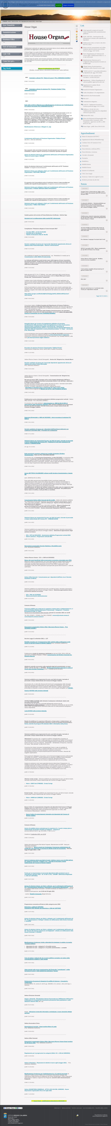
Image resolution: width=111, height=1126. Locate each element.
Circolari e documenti (88, 155)
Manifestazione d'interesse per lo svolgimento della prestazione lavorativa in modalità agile (94, 61)
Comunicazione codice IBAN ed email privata (37, 257)
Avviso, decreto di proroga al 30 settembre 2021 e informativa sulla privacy (46, 723)
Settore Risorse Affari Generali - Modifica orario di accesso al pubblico (92, 259)
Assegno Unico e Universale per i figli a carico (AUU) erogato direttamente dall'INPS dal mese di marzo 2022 (93, 193)
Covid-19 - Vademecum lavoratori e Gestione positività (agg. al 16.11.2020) (93, 105)
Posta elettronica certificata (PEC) (91, 149)
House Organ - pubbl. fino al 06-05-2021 (94, 126)
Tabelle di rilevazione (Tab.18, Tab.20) (37, 234)
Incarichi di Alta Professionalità (91, 95)
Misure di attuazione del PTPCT (90, 136)
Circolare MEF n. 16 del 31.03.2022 (36, 232)
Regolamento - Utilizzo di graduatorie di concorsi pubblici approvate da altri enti (94, 81)
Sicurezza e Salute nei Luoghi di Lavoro (92, 177)
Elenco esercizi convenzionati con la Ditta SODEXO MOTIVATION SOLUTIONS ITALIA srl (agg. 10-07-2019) (94, 49)
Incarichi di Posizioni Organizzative (92, 89)
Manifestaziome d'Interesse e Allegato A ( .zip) (38, 126)
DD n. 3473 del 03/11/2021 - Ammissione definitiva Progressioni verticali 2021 (48, 535)
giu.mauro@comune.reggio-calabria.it (38, 337)
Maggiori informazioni (68, 5)
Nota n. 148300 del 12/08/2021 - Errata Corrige (39, 797)
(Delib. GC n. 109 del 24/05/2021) (47, 1053)
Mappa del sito (101, 1108)
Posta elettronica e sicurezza (89, 152)
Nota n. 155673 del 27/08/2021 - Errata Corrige (39, 783)
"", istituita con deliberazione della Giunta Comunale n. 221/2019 (49, 931)
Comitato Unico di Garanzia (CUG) (91, 143)
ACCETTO (58, 5)
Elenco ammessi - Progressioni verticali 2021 (39, 536)
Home (9, 21)
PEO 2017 (86, 98)
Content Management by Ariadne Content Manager (96, 1124)
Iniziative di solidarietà (88, 170)
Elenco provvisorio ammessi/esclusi (36, 596)
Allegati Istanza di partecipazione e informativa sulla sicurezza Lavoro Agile (94, 67)
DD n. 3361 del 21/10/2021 (33, 594)
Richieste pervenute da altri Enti (90, 180)
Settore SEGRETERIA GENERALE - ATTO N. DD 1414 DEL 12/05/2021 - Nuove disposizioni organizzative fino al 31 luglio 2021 (47, 1090)
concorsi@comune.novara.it (60, 615)
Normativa (85, 158)
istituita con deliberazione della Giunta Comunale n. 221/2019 (49, 920)
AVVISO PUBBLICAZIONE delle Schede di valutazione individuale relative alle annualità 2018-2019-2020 (92, 229)
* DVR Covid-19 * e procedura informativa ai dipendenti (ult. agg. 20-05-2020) (94, 72)
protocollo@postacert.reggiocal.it (59, 335)
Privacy (57, 1108)
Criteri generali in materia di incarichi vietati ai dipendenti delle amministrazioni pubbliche (94, 32)
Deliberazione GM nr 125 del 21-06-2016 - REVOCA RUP (94, 43)
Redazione (66, 1108)
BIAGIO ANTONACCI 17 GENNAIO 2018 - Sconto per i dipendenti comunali (92, 288)
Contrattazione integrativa (90, 101)
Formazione (85, 146)
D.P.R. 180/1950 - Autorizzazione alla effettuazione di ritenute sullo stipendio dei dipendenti (94, 38)
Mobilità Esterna (86, 167)
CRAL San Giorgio (87, 173)
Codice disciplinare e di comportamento (93, 92)
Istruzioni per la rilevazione (34, 233)
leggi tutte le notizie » (102, 296)
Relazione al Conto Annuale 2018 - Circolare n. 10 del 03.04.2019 (92, 76)
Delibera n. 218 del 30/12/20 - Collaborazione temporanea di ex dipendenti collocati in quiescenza (95, 110)
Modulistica (85, 161)
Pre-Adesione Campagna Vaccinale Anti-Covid (93, 239)
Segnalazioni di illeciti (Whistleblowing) (93, 139)
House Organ (39, 21)
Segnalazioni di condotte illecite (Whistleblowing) (91, 85)
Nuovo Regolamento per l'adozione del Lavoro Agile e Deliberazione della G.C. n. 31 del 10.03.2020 (94, 55)
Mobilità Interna (86, 164)
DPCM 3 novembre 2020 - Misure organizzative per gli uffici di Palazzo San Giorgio (93, 249)
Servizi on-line (15, 21)
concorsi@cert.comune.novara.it (34, 616)
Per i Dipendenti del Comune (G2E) (27, 21)
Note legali (77, 1108)
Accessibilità (88, 1108)
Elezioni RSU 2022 (88, 115)
